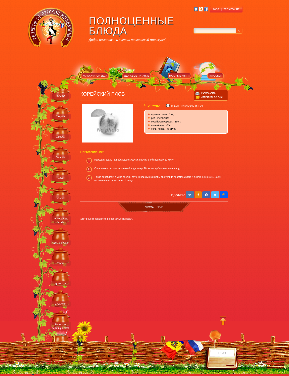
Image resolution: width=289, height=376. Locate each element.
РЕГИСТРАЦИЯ (231, 9)
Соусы (60, 263)
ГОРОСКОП (215, 75)
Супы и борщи (60, 242)
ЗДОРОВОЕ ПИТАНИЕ (136, 75)
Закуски (60, 116)
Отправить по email (212, 97)
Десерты (60, 283)
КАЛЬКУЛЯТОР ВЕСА (95, 75)
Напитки (60, 304)
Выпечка (60, 96)
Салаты (60, 136)
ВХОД (216, 9)
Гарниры (60, 157)
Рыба (60, 198)
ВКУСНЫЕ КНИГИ (179, 75)
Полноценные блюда (60, 220)
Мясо (60, 177)
